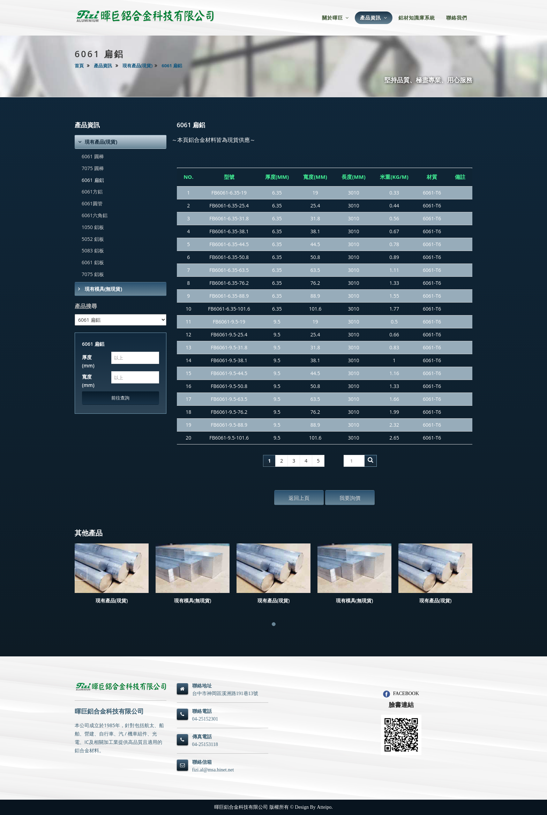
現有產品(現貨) (137, 65)
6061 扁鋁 (172, 65)
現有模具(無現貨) (102, 288)
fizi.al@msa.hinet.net (213, 769)
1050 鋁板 (93, 227)
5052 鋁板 (93, 239)
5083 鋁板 (93, 250)
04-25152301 (205, 719)
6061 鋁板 (93, 262)
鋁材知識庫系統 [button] (416, 17)
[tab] (120, 142)
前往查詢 (120, 398)
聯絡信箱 (202, 762)
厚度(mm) (88, 361)
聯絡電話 (202, 711)
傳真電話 (202, 736)
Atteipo (324, 807)
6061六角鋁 (94, 215)
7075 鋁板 (93, 274)
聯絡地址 (202, 685)
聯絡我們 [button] (456, 17)
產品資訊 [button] (373, 17)
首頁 (79, 65)
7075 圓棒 (93, 168)
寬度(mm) (88, 380)
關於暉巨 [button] (335, 17)
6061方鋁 (92, 191)
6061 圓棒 (93, 156)
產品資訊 (103, 65)
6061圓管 (92, 203)
